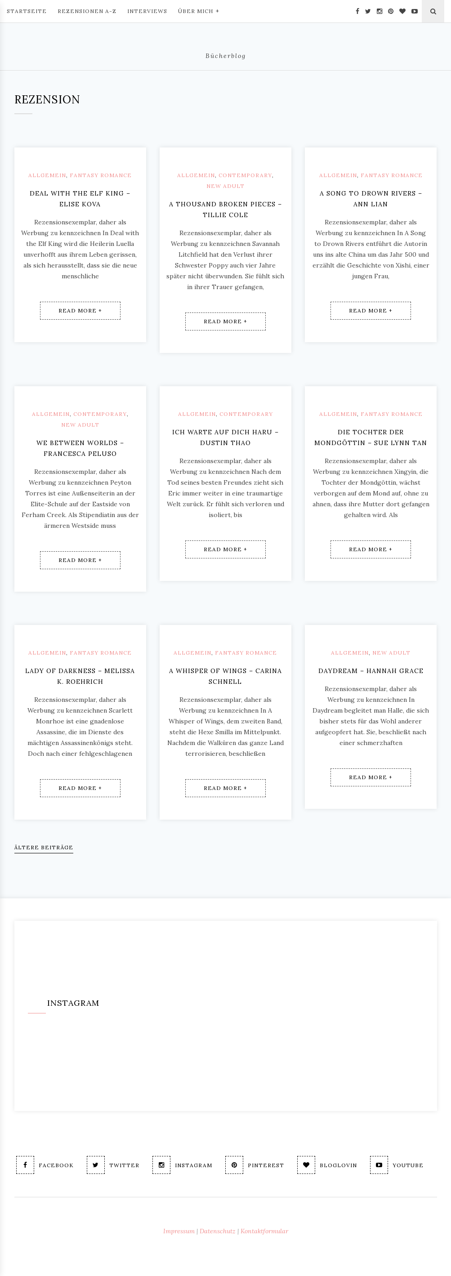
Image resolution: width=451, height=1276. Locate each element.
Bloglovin (327, 1165)
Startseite (27, 11)
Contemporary (245, 175)
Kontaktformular (264, 1231)
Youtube (397, 1165)
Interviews (147, 11)
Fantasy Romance (101, 175)
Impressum (179, 1231)
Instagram (182, 1165)
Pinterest (254, 1165)
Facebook (45, 1165)
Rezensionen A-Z (87, 11)
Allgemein (47, 175)
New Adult (225, 186)
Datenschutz (218, 1231)
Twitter (113, 1165)
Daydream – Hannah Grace (371, 671)
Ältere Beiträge (43, 847)
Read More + (80, 310)
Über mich (198, 10)
